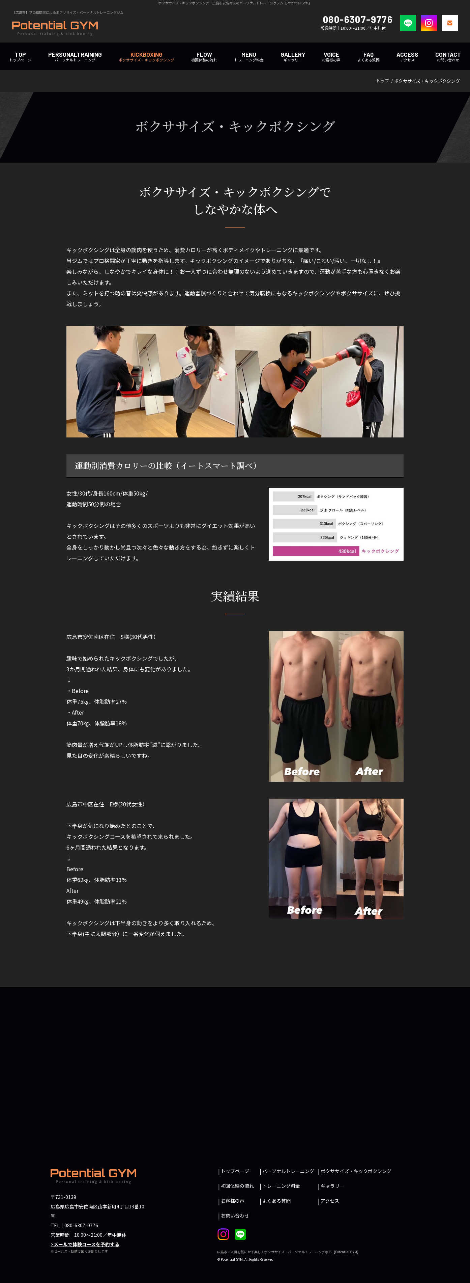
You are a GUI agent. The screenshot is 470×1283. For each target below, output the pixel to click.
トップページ (20, 56)
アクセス (407, 56)
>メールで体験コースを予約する (85, 1244)
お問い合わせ (448, 56)
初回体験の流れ (204, 56)
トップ (382, 80)
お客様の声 (331, 56)
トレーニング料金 (249, 56)
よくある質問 (368, 56)
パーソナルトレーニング (75, 56)
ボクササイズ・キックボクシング (146, 56)
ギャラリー (332, 1185)
